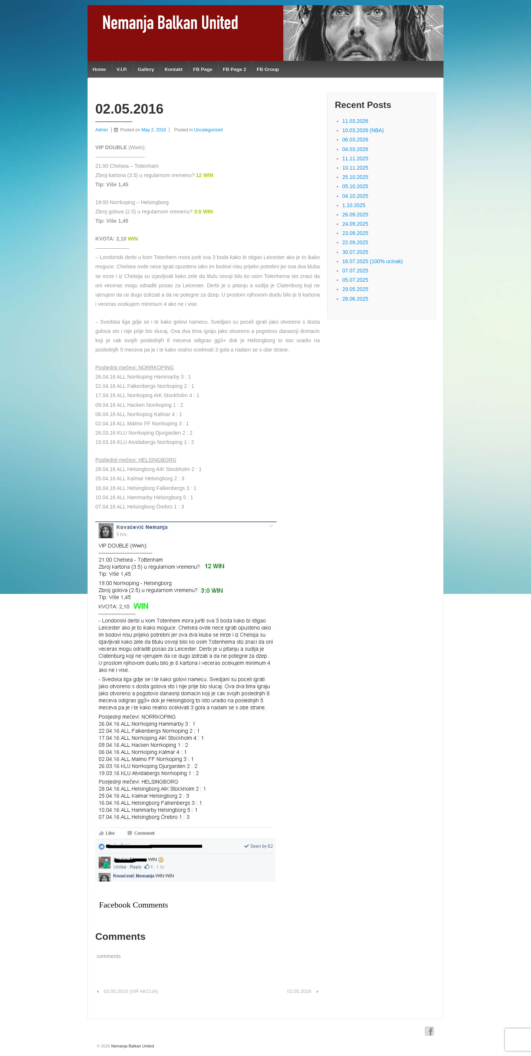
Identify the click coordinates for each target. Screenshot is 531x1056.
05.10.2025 (355, 186)
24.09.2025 (355, 224)
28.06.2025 (355, 299)
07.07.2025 (355, 271)
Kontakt (173, 69)
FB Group (268, 69)
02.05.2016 (299, 991)
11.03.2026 (355, 121)
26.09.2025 (355, 215)
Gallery (146, 69)
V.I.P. (121, 69)
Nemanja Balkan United (132, 1046)
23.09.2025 (355, 233)
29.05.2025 (355, 289)
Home (99, 69)
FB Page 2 (234, 69)
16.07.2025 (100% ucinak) (372, 261)
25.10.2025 (355, 177)
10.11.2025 (355, 168)
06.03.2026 (355, 140)
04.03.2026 (355, 149)
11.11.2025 (355, 158)
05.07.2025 (355, 280)
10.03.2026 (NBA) (363, 130)
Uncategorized (208, 130)
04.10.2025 (355, 196)
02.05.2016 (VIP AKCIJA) (131, 991)
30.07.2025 (355, 252)
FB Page (202, 69)
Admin (101, 130)
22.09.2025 (355, 242)
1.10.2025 (353, 205)
